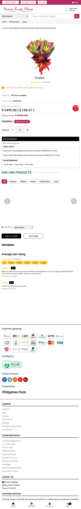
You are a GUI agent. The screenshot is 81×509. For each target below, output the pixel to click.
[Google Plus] (25, 378)
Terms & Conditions (10, 459)
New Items (42, 2)
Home (4, 22)
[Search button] (76, 16)
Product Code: (11, 101)
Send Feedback (10, 480)
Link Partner (7, 428)
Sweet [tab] (33, 181)
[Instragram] (15, 378)
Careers (5, 414)
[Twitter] (9, 378)
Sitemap (5, 421)
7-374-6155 (11, 486)
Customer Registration (11, 439)
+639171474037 (14, 483)
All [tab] (4, 181)
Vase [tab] (56, 181)
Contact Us (7, 475)
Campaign (6, 462)
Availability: (13, 95)
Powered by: (8, 384)
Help (75, 2)
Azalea (24, 22)
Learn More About (11, 433)
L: (7, 164)
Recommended (11, 2)
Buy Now (33, 236)
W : (16, 164)
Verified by (7, 355)
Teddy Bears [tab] (45, 181)
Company (6, 402)
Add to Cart (11, 236)
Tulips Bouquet (14, 22)
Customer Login (8, 442)
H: (26, 164)
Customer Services (11, 492)
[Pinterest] (20, 378)
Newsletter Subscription (12, 424)
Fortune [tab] (13, 181)
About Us (6, 407)
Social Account (9, 372)
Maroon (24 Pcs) (22, 122)
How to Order (7, 446)
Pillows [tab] (23, 181)
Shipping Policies (9, 452)
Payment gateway (10, 328)
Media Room (7, 418)
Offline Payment (8, 449)
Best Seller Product (28, 2)
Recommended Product (12, 466)
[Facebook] (4, 378)
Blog (4, 411)
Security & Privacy (9, 456)
